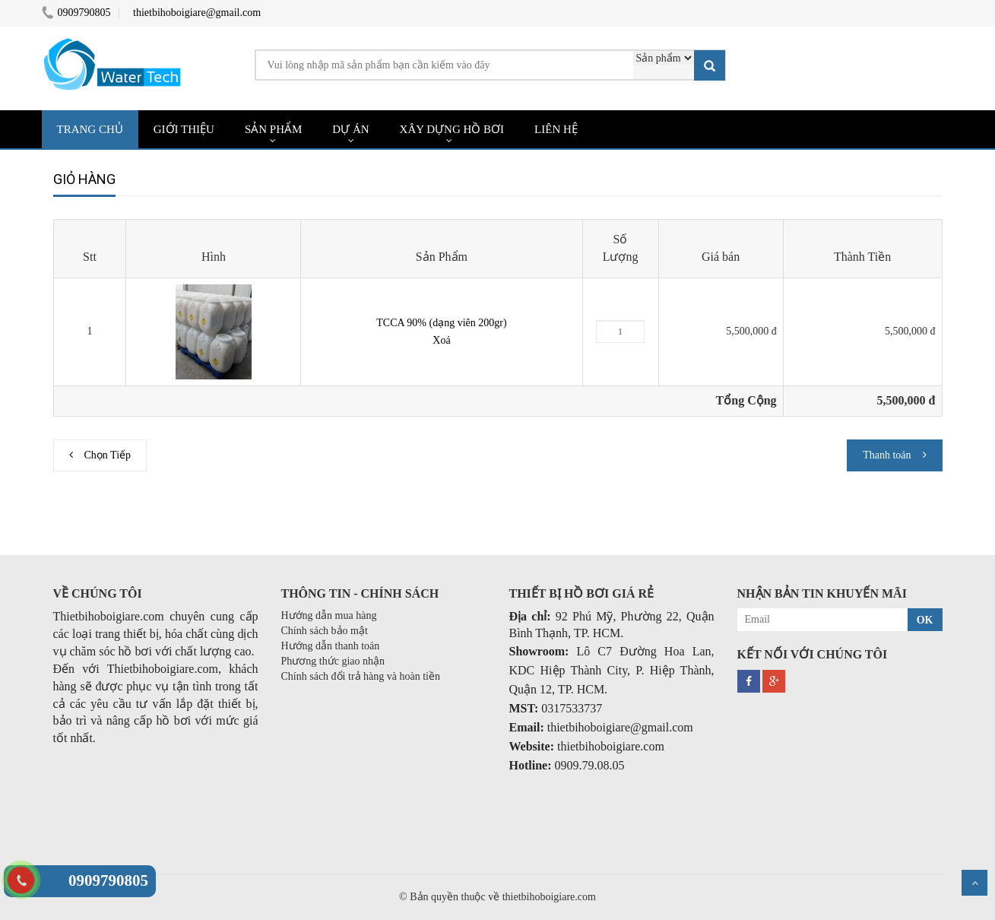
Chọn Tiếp (108, 455)
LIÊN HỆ (556, 129)
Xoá (441, 340)
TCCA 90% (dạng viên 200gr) (441, 322)
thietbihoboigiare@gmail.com (197, 12)
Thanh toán (887, 455)
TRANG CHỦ (90, 129)
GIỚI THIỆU (184, 129)
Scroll (974, 883)
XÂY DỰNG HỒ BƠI (452, 129)
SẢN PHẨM (273, 129)
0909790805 (76, 12)
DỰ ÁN (350, 129)
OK (925, 620)
